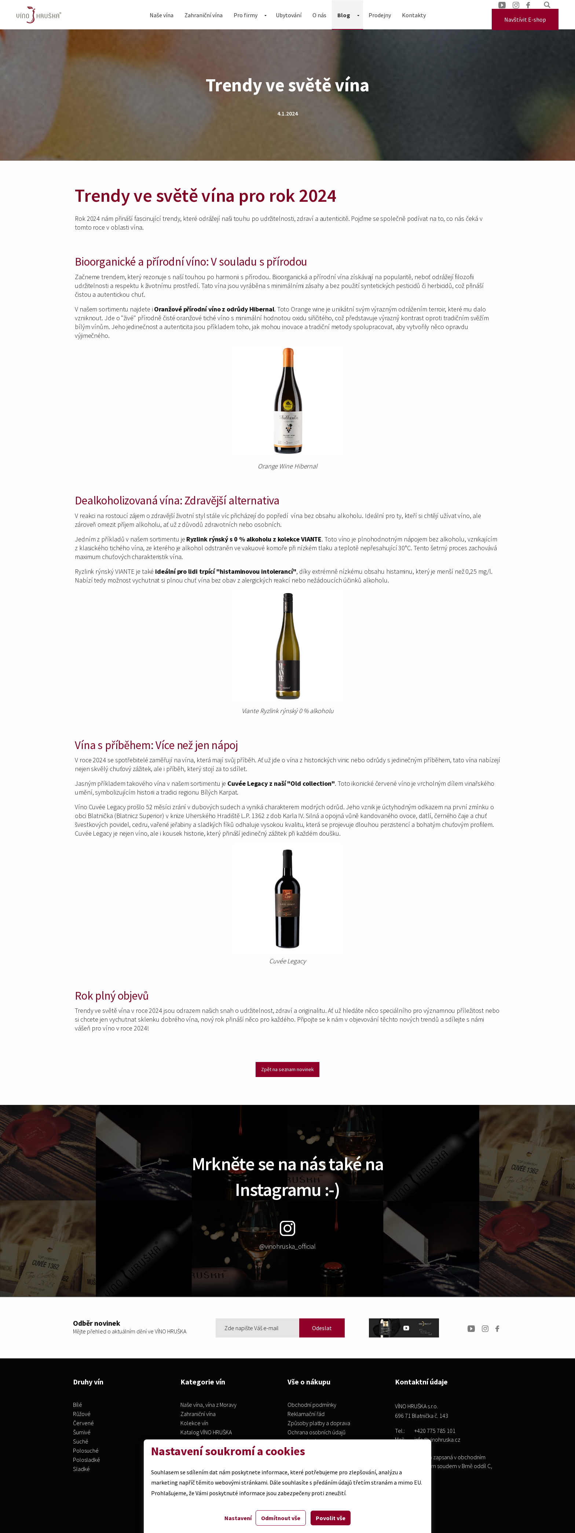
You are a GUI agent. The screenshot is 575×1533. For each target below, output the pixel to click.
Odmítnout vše (280, 1518)
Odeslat (322, 1328)
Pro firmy (245, 15)
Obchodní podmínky (312, 1405)
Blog (343, 15)
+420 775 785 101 (434, 1430)
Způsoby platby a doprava (319, 1423)
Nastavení (238, 1518)
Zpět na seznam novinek (287, 1069)
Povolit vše (330, 1518)
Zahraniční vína (203, 15)
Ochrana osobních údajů (316, 1432)
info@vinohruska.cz (437, 1439)
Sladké (81, 1469)
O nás (319, 15)
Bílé (77, 1405)
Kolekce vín (194, 1423)
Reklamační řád (306, 1414)
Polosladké (86, 1460)
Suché (80, 1441)
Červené (83, 1423)
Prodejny (380, 15)
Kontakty (414, 15)
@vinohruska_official (287, 1236)
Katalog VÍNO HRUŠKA (206, 1432)
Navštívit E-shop (525, 19)
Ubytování (288, 15)
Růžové (82, 1414)
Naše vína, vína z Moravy (208, 1405)
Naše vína (161, 15)
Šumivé (82, 1432)
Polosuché (86, 1451)
